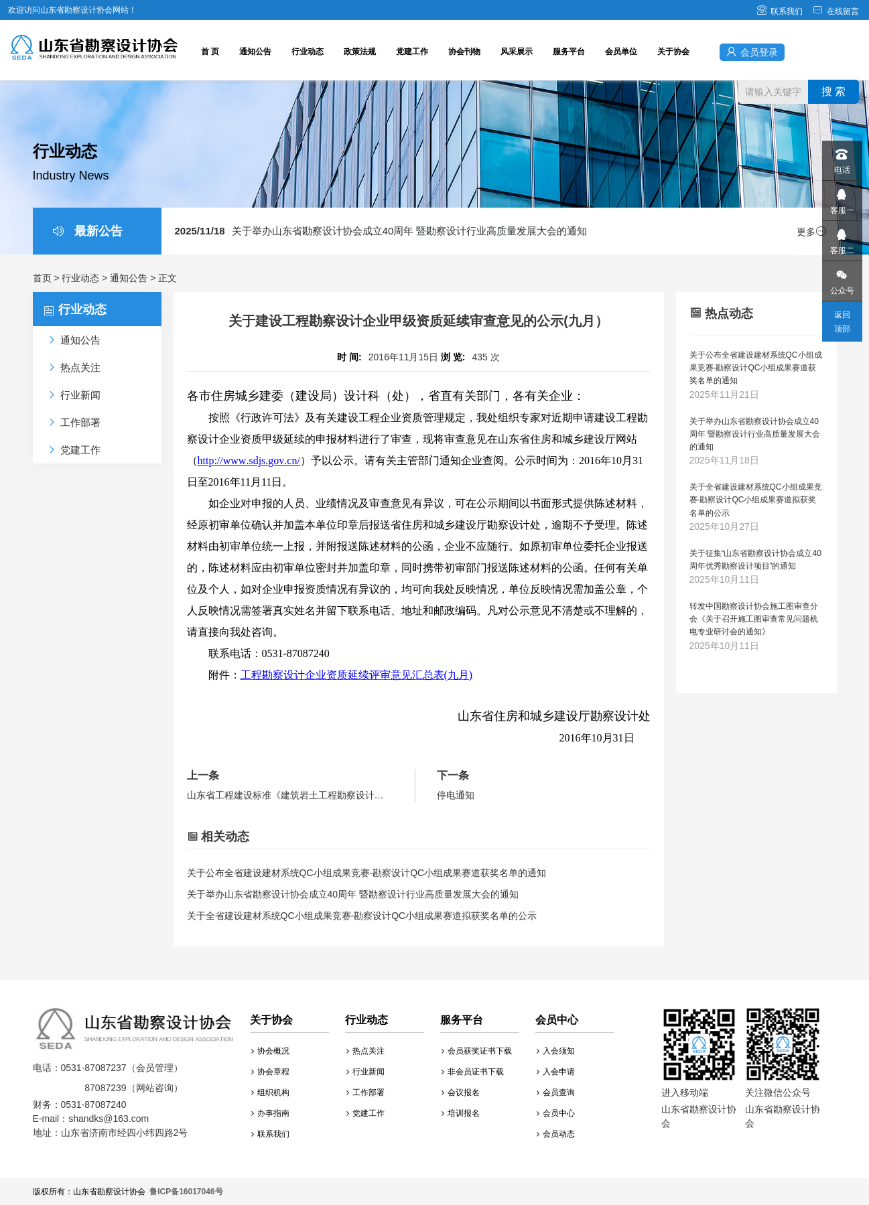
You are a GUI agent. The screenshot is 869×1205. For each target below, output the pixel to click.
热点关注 (365, 1051)
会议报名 (461, 1092)
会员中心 (556, 1113)
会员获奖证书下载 (477, 1051)
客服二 (841, 238)
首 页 (210, 51)
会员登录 (752, 52)
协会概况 (270, 1051)
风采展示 (516, 51)
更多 (811, 231)
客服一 (841, 198)
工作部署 (365, 1092)
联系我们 (779, 11)
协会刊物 (464, 51)
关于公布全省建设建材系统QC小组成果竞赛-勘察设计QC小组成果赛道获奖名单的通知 (367, 872)
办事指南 (270, 1113)
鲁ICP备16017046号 (185, 1191)
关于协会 (673, 51)
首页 (42, 278)
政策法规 (360, 51)
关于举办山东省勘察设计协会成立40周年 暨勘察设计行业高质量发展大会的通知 (381, 230)
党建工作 (412, 51)
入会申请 (556, 1071)
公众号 (841, 278)
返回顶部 (842, 322)
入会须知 (556, 1051)
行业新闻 (365, 1071)
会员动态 (556, 1134)
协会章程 (270, 1071)
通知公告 (255, 51)
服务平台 (569, 51)
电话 (841, 158)
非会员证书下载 (473, 1071)
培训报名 (461, 1113)
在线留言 (836, 11)
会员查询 (556, 1092)
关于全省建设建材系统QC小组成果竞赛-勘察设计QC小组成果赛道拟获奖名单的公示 (362, 915)
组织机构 (270, 1092)
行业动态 (307, 51)
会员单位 (621, 51)
